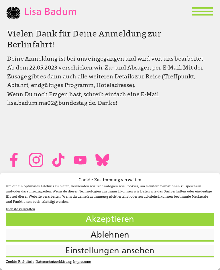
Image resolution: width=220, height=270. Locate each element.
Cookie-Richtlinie (20, 262)
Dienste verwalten (20, 209)
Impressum (82, 262)
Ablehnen (110, 235)
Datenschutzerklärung (54, 262)
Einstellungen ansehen (109, 251)
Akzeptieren (110, 219)
